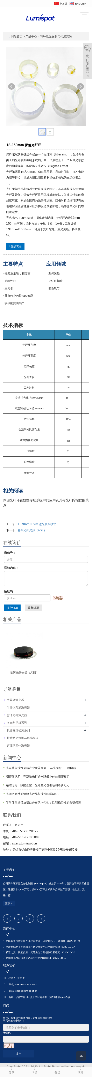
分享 (11, 1070)
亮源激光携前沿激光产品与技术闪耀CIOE (32, 793)
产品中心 (32, 36)
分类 (57, 1071)
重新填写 (33, 607)
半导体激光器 (15, 699)
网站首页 (16, 36)
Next (80, 86)
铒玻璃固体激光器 (18, 745)
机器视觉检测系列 (18, 730)
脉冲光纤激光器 (17, 715)
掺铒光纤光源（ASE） (32, 530)
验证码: (7, 1032)
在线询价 (15, 246)
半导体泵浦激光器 (18, 707)
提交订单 (12, 607)
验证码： (10, 591)
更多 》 (9, 903)
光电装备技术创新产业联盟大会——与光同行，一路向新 (41, 767)
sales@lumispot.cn (26, 991)
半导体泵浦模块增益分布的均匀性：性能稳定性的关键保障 (43, 802)
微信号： (10, 553)
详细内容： (11, 568)
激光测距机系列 (17, 722)
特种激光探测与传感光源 (55, 36)
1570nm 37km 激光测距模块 (37, 524)
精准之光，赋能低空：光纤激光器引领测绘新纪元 (37, 785)
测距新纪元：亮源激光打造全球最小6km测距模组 (38, 776)
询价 (34, 1070)
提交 (18, 1053)
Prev (11, 86)
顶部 (80, 1070)
